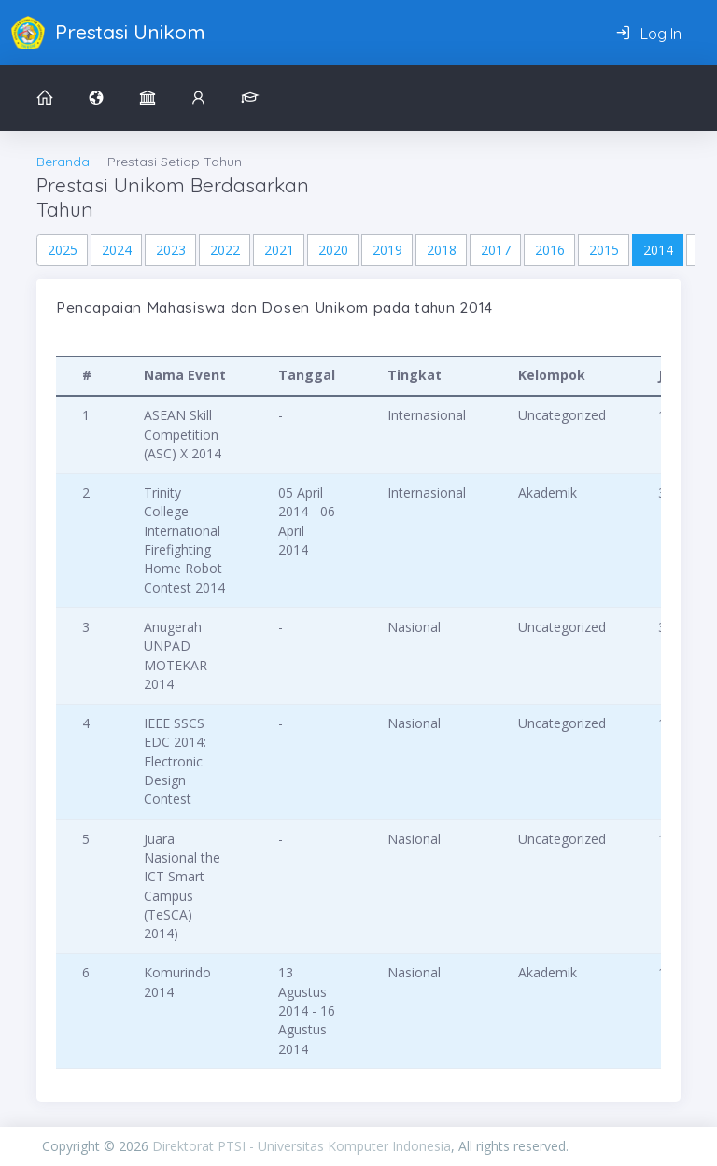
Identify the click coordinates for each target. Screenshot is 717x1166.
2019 (387, 250)
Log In (648, 33)
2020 (333, 250)
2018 (442, 250)
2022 (225, 250)
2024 (117, 250)
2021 (279, 250)
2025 (62, 250)
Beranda (63, 161)
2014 (658, 250)
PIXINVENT (621, 1146)
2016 (550, 250)
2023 (171, 250)
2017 (496, 250)
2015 (604, 250)
